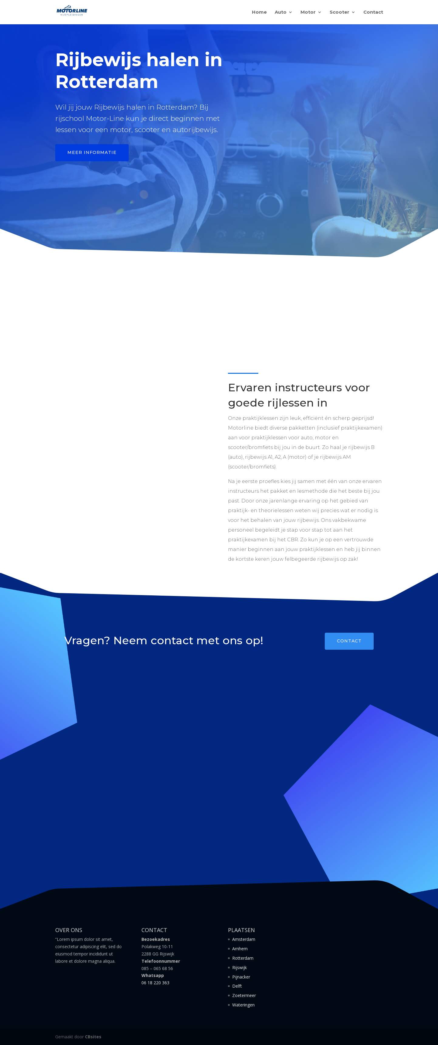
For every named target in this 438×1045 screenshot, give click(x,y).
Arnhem (240, 948)
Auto (281, 12)
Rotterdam (242, 958)
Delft (237, 986)
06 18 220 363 (155, 982)
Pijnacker (241, 977)
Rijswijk (239, 967)
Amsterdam (243, 939)
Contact (373, 12)
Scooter (339, 12)
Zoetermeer (244, 995)
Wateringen (243, 1005)
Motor (308, 12)
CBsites (93, 1037)
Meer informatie (92, 152)
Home (259, 12)
